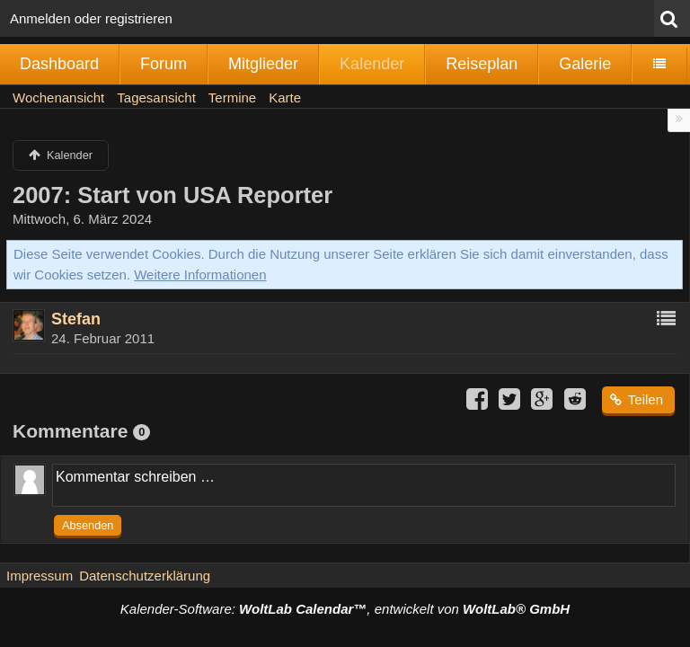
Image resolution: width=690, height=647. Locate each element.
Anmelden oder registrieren (91, 18)
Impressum (39, 575)
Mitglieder (263, 64)
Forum (163, 64)
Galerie (585, 64)
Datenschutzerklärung (144, 575)
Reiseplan (482, 64)
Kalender (372, 64)
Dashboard (59, 64)
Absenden (87, 525)
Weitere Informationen (200, 274)
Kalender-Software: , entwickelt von (345, 608)
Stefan (76, 319)
